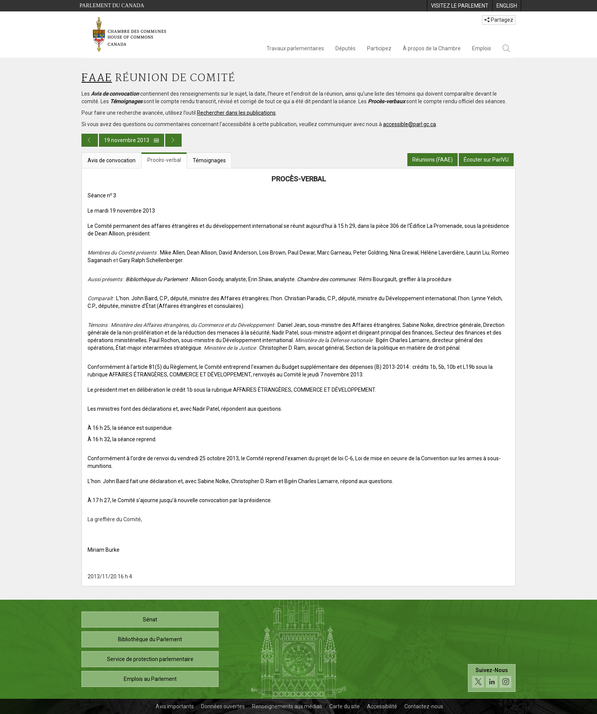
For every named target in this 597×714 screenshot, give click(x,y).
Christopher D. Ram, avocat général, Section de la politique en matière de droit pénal (359, 348)
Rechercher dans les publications (236, 113)
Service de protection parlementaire (150, 659)
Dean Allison (202, 253)
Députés (345, 48)
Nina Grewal (404, 253)
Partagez (498, 20)
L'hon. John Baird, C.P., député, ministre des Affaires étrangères (192, 298)
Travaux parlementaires (295, 48)
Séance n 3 (102, 195)
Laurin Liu (477, 253)
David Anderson (238, 253)
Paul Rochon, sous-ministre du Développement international (221, 340)
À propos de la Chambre (432, 48)
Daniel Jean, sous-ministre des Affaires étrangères (339, 325)
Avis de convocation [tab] (112, 160)
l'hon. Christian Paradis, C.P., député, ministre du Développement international (363, 298)
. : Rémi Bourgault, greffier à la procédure (373, 279)
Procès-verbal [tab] (164, 160)
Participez (379, 48)
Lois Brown (272, 253)
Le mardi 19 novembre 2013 (121, 211)
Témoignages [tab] (209, 160)
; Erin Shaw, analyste (270, 279)
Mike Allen (172, 253)
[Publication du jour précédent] (89, 140)
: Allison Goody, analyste (186, 279)
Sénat (150, 619)
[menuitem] (459, 5)
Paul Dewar (301, 253)
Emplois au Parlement (150, 679)
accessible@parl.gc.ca (409, 124)
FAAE (96, 78)
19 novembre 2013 (131, 140)
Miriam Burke (104, 550)
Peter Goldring (370, 253)
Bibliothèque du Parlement (150, 639)
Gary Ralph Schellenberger (150, 260)
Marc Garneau (334, 253)
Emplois (481, 48)
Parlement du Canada (112, 5)
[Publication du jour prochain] (173, 140)
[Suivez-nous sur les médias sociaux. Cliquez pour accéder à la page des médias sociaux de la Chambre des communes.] (492, 678)
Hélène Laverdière (442, 253)
